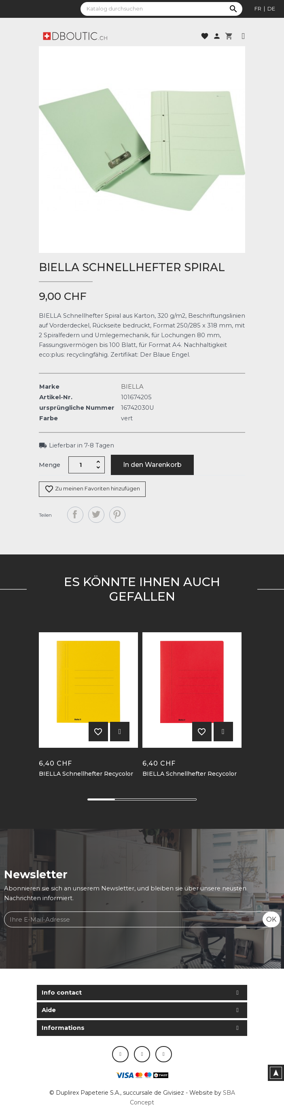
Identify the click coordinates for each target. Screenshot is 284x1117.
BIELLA (132, 386)
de (271, 8)
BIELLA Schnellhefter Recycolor (86, 773)
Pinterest (117, 514)
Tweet (96, 514)
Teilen (75, 514)
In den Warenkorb (152, 465)
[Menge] (81, 465)
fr (257, 8)
